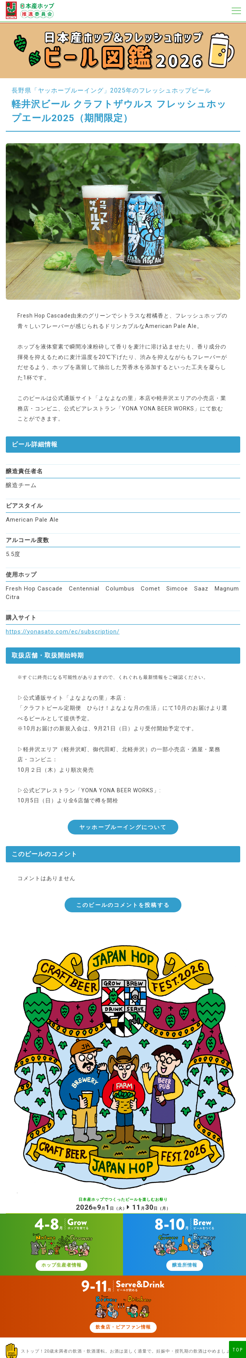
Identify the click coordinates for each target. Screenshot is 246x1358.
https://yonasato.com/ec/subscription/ (63, 631)
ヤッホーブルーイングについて (122, 827)
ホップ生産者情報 (61, 1265)
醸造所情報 (184, 1265)
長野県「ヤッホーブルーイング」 (61, 91)
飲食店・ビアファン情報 (123, 1327)
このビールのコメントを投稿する (123, 905)
